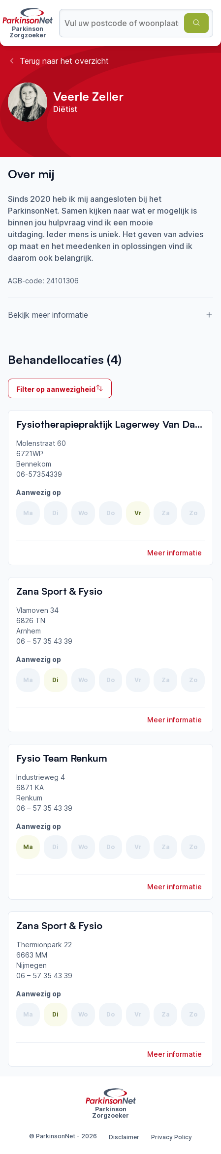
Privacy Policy (171, 1137)
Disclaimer (124, 1137)
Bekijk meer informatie (110, 315)
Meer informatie (174, 553)
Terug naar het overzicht (58, 61)
